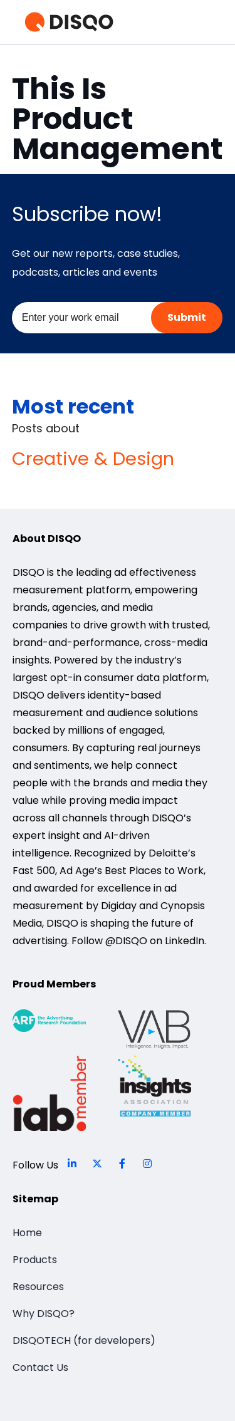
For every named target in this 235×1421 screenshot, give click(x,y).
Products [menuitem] (35, 1259)
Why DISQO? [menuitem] (44, 1313)
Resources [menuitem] (38, 1286)
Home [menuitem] (27, 1233)
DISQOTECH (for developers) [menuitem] (84, 1340)
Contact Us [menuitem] (40, 1367)
